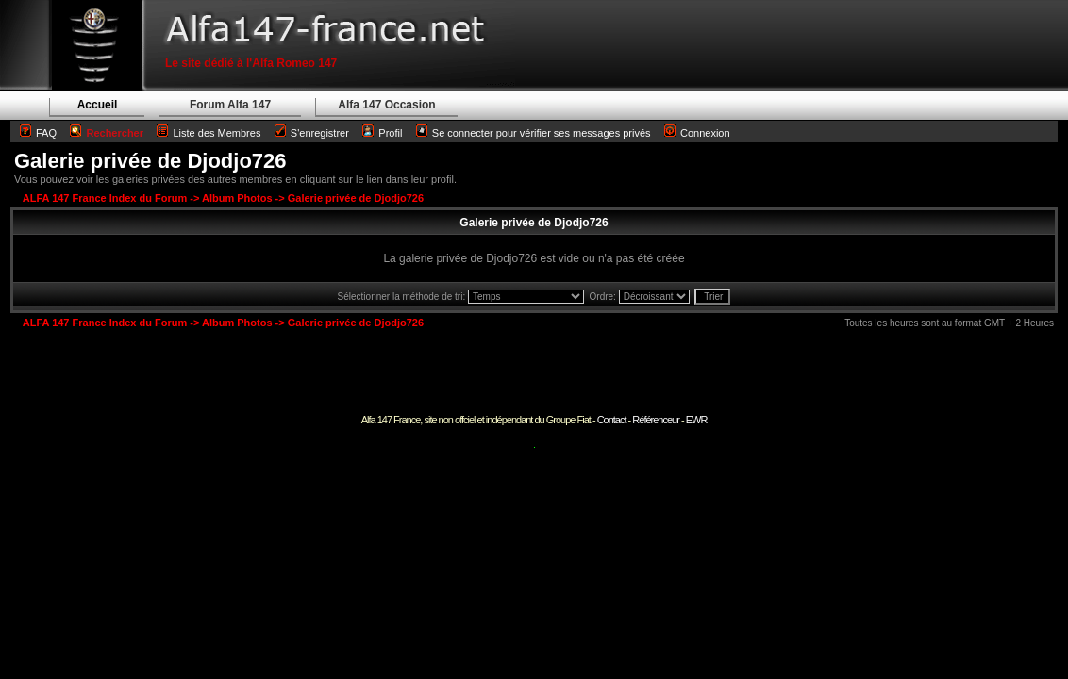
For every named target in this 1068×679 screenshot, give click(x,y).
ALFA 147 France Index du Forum (105, 198)
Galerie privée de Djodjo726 (150, 161)
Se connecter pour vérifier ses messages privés (533, 133)
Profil (390, 133)
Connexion (697, 133)
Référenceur (655, 419)
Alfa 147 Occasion (386, 104)
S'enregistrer (320, 133)
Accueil (97, 104)
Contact (611, 419)
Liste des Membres (208, 133)
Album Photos (237, 198)
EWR (697, 419)
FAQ (46, 133)
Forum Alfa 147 (230, 104)
